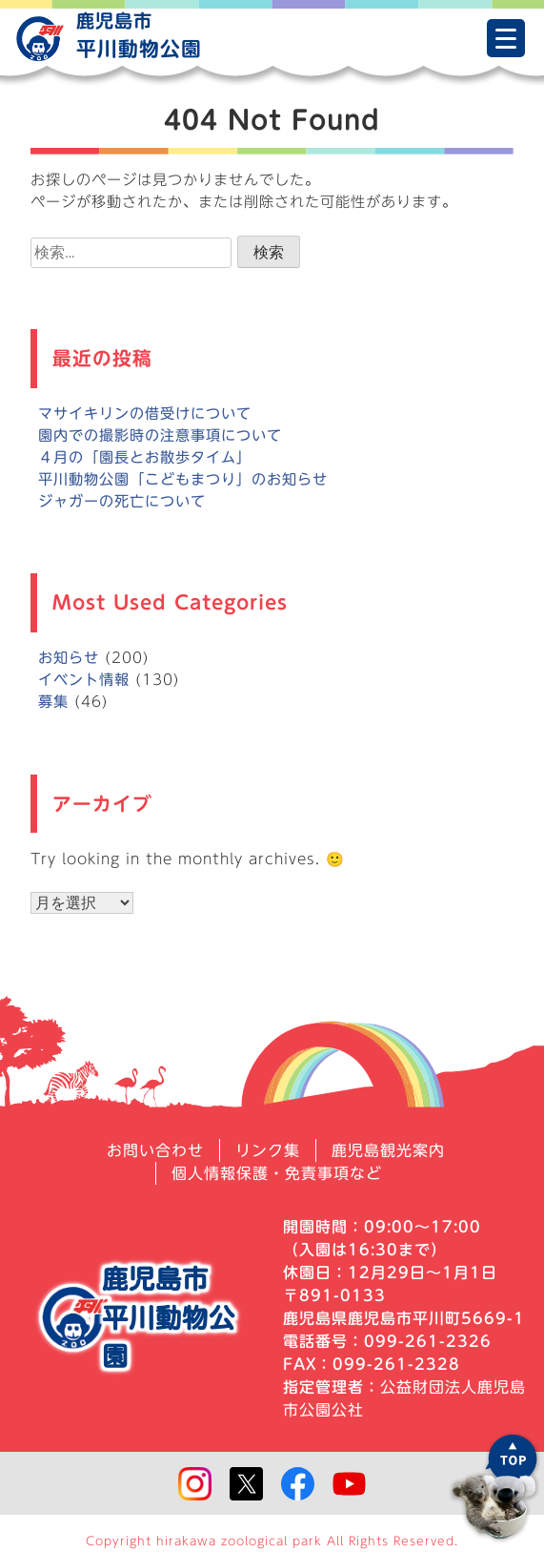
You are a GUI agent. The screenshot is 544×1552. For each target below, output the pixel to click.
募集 (53, 701)
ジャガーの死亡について (122, 501)
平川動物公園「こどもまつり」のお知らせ (183, 479)
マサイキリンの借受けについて (145, 413)
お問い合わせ (155, 1150)
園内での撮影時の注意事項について (160, 435)
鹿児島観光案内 (388, 1150)
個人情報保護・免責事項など (276, 1173)
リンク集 (267, 1150)
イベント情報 (84, 680)
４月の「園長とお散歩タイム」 (145, 457)
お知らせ (68, 658)
